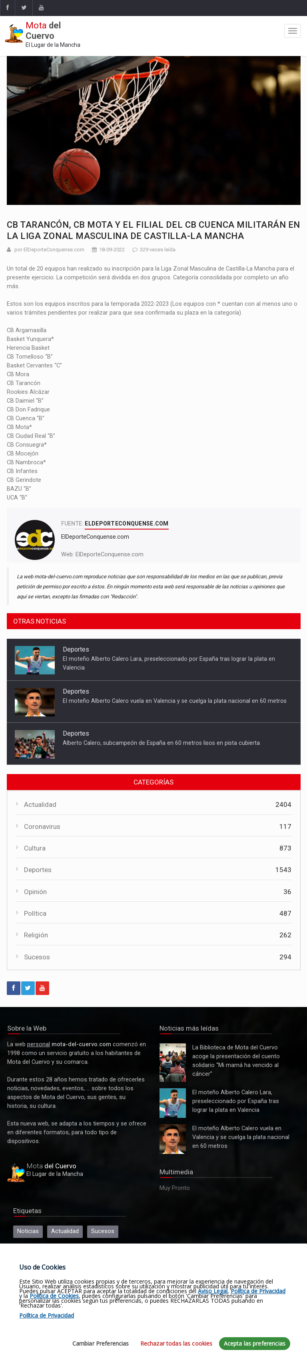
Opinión (35, 892)
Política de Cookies (54, 1296)
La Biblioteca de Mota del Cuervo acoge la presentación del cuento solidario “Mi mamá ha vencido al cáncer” (172, 1062)
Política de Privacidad (258, 1291)
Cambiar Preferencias (100, 1343)
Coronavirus (42, 826)
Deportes (76, 649)
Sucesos (37, 957)
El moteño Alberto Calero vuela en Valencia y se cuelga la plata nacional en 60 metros (175, 701)
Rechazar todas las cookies (176, 1343)
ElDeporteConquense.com (110, 554)
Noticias (28, 1231)
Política (35, 913)
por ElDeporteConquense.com (49, 250)
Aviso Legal (212, 1291)
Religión (36, 935)
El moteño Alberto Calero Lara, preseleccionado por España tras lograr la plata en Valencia (172, 1103)
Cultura (35, 848)
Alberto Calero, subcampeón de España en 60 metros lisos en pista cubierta (161, 743)
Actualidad (40, 804)
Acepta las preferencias (254, 1343)
